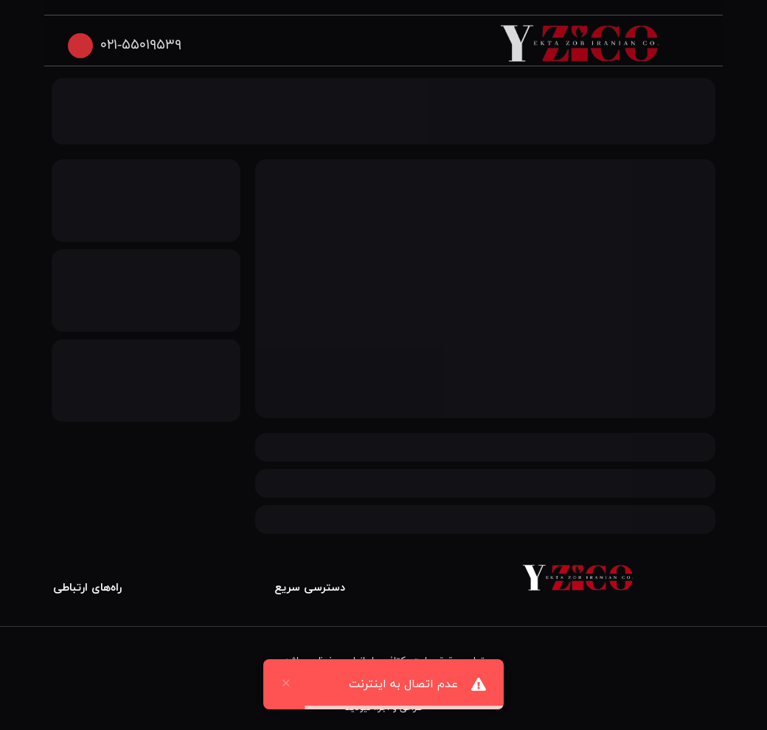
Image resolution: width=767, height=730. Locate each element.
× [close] (286, 684)
